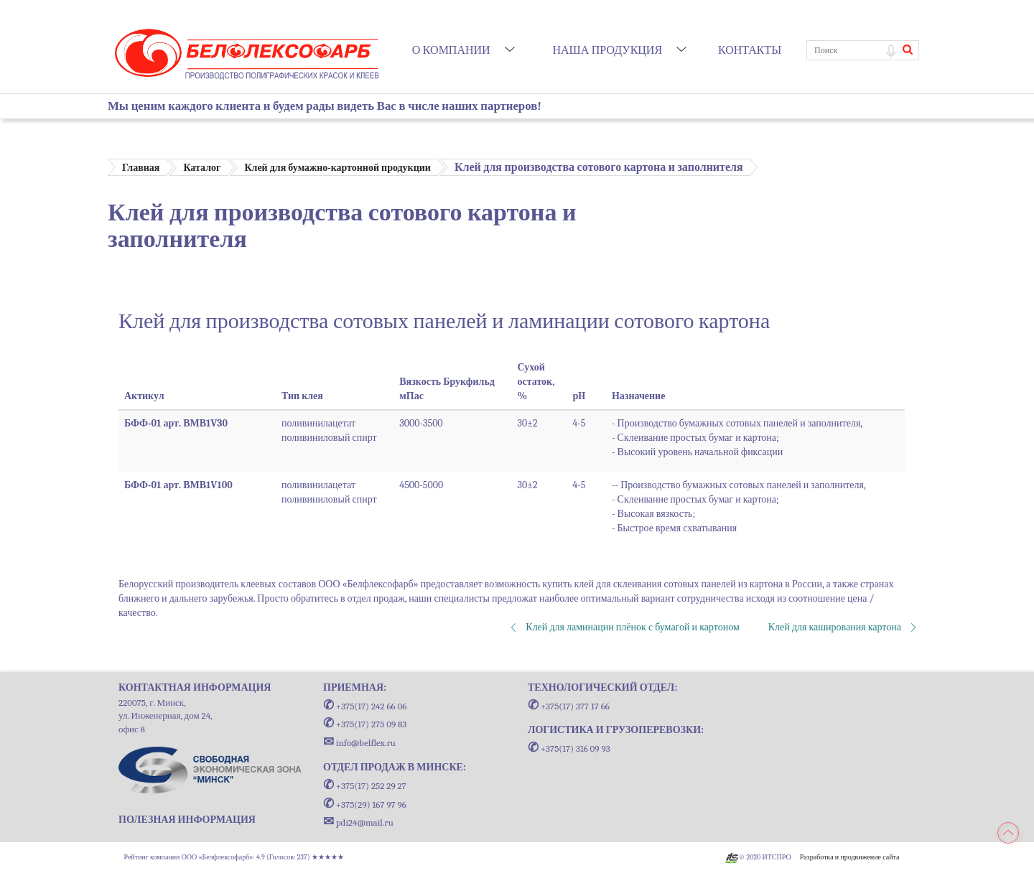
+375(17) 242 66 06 (364, 706)
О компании (451, 50)
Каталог (201, 168)
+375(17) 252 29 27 (364, 785)
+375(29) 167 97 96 (364, 804)
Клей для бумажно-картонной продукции (337, 168)
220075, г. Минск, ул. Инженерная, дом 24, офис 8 (165, 715)
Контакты (749, 50)
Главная (140, 168)
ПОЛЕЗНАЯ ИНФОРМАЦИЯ (187, 819)
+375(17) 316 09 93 (569, 748)
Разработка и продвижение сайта (850, 857)
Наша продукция (607, 50)
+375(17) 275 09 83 (364, 724)
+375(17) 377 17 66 (569, 706)
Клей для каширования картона (834, 627)
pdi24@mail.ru (358, 822)
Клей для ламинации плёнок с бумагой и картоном (632, 627)
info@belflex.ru (359, 742)
